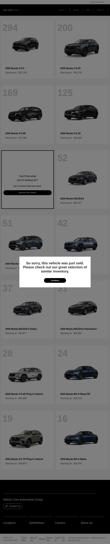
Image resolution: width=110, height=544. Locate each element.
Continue (55, 280)
